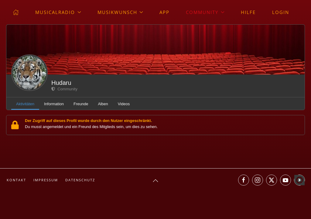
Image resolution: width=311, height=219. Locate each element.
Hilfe (248, 12)
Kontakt (16, 180)
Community (64, 89)
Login (280, 12)
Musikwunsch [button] (120, 12)
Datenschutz (80, 180)
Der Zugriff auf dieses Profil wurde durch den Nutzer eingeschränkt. (88, 120)
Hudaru (61, 82)
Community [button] (205, 12)
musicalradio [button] (58, 12)
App (164, 12)
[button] (155, 181)
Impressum (45, 180)
